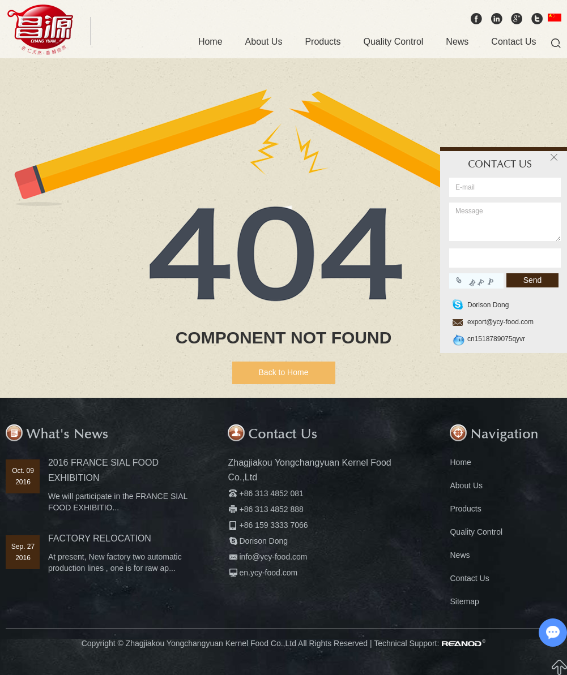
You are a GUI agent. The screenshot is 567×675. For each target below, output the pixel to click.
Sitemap (464, 601)
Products (322, 41)
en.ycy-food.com (268, 572)
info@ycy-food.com (273, 556)
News (457, 41)
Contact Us (513, 41)
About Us (264, 41)
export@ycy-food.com (500, 322)
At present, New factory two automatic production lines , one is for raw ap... (115, 562)
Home (210, 41)
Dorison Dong (263, 540)
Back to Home (284, 372)
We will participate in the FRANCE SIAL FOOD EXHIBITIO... (117, 502)
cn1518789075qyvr (496, 339)
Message (505, 222)
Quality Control (394, 41)
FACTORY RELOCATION (99, 538)
